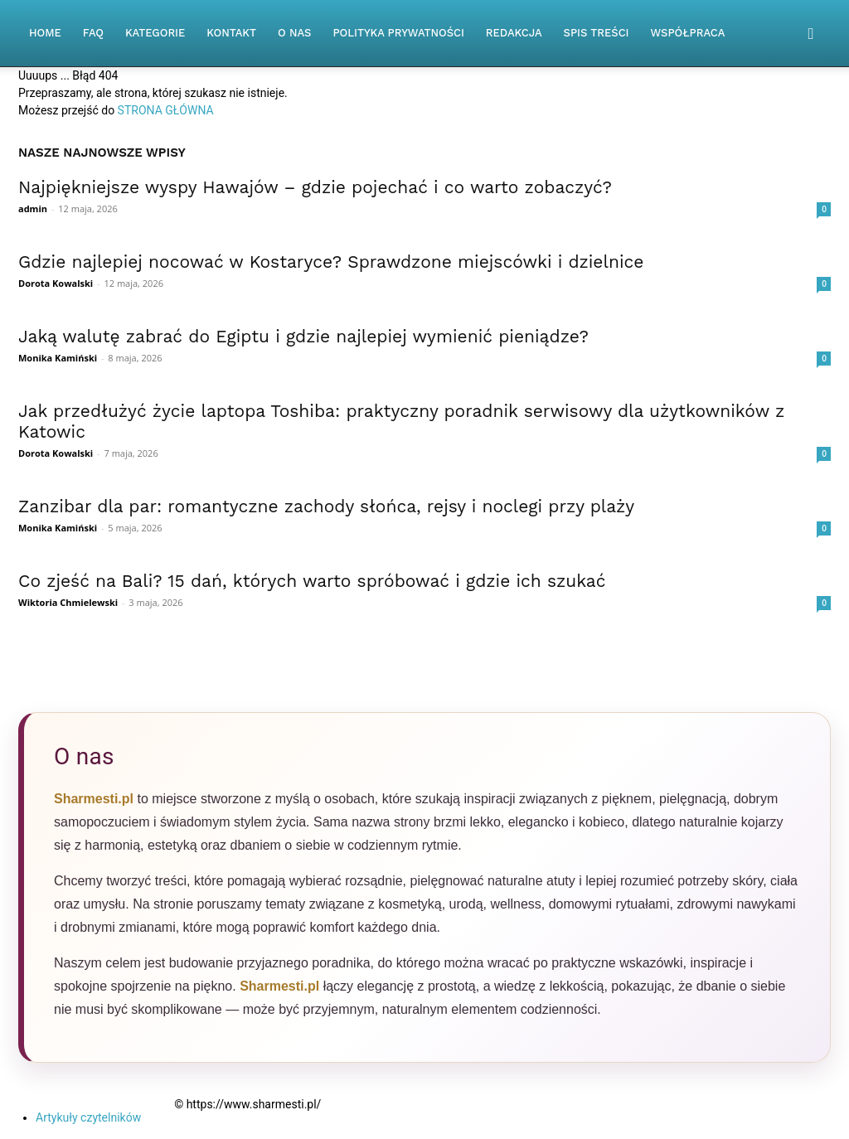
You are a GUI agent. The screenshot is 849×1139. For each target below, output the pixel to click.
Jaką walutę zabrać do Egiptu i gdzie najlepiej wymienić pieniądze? (303, 336)
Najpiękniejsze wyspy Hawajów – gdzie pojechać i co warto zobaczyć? (315, 187)
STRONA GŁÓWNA (166, 110)
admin (32, 208)
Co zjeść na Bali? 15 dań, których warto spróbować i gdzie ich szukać (312, 580)
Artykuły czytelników (88, 1117)
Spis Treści (596, 33)
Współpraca (688, 33)
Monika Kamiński (57, 357)
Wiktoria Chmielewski (68, 602)
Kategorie (155, 33)
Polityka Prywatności (397, 33)
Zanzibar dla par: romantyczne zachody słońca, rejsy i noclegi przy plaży (326, 506)
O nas (294, 33)
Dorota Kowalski (55, 283)
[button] (811, 34)
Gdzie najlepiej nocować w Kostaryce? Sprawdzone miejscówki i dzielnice (330, 261)
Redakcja (514, 33)
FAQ (93, 33)
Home (45, 33)
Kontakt (231, 33)
